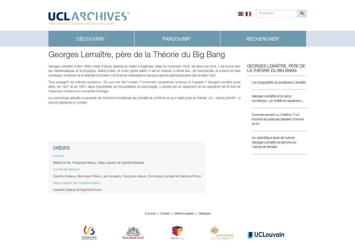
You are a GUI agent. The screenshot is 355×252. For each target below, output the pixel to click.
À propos (150, 213)
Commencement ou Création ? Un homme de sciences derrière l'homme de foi (278, 120)
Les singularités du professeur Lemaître (279, 82)
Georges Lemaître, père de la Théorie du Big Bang (276, 68)
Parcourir (177, 39)
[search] (302, 14)
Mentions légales (184, 213)
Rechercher (263, 39)
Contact (165, 213)
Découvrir (91, 39)
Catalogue (204, 213)
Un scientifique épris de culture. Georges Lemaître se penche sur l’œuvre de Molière (274, 143)
